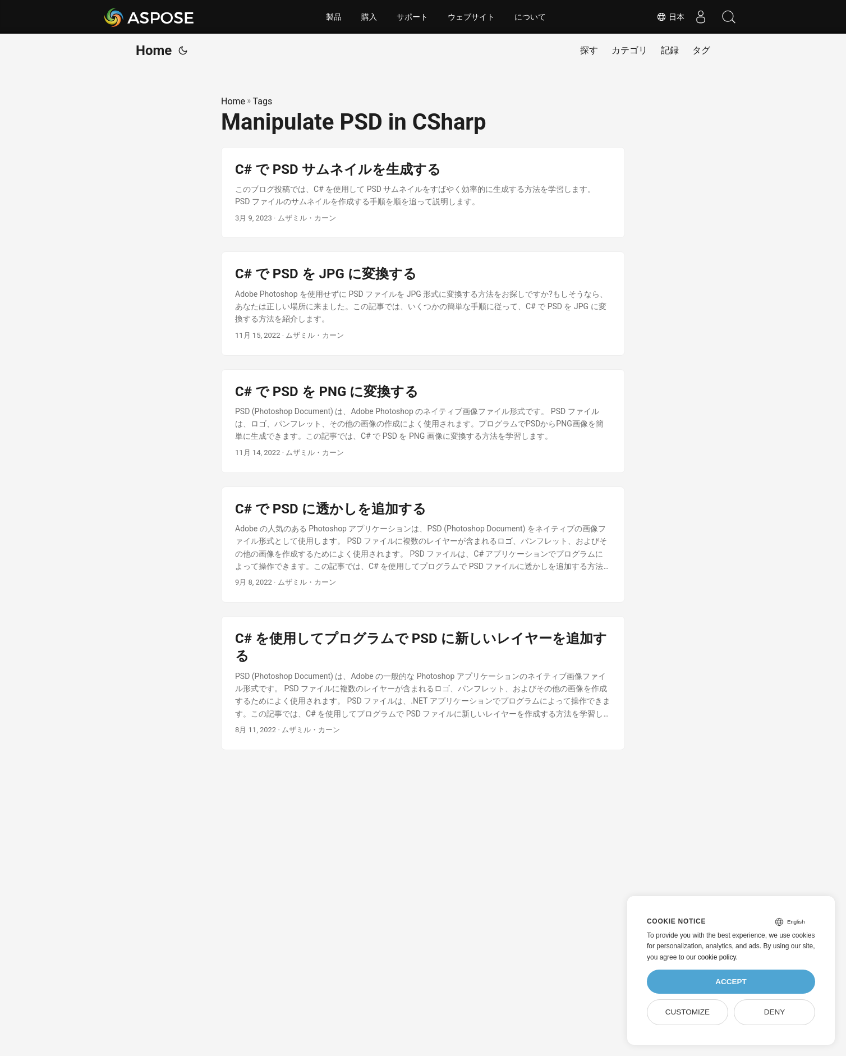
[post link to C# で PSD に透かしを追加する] (423, 545)
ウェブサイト (471, 16)
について (530, 16)
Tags (263, 101)
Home (154, 50)
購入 (369, 16)
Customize (687, 1012)
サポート (412, 16)
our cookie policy (711, 957)
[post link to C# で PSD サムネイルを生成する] (423, 193)
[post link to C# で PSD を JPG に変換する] (423, 303)
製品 (334, 16)
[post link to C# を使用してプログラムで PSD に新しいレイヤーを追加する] (423, 683)
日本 (670, 17)
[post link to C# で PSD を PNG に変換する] (423, 421)
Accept (731, 981)
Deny (774, 1012)
